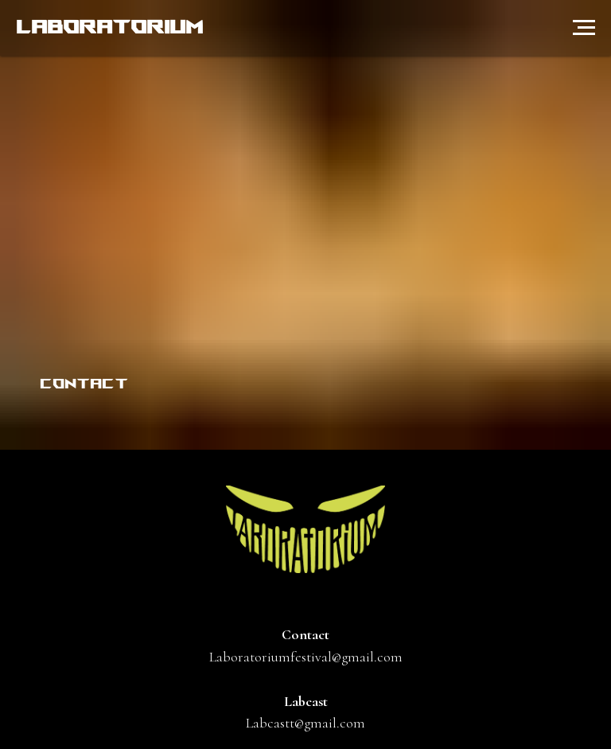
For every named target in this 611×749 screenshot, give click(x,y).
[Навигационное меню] (584, 28)
